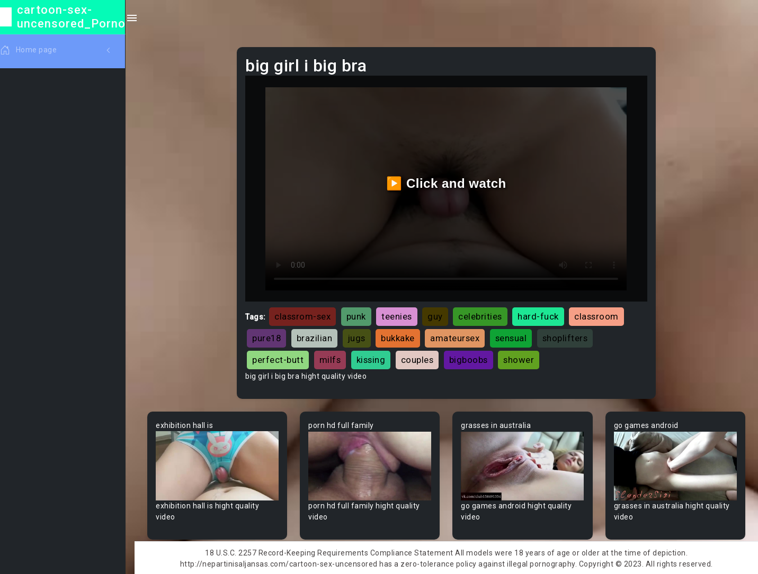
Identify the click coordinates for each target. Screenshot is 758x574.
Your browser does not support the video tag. (220, 464)
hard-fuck (540, 315)
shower (521, 358)
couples (420, 358)
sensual (514, 337)
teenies (399, 315)
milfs (333, 358)
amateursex (457, 337)
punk (359, 315)
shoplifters (568, 337)
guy (437, 315)
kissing (373, 358)
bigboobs (471, 358)
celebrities (483, 315)
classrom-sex (305, 315)
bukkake (400, 337)
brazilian (317, 337)
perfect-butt (280, 358)
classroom (599, 315)
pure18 (269, 337)
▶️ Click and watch (448, 182)
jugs (359, 337)
